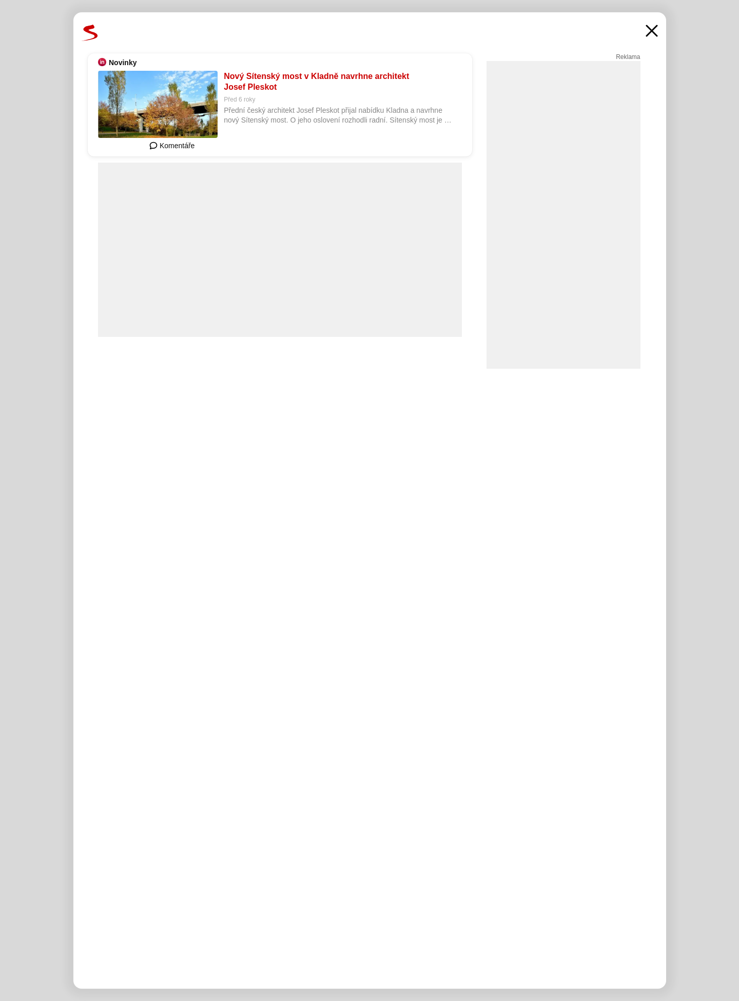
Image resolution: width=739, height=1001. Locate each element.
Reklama (628, 57)
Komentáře (172, 146)
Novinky (123, 62)
